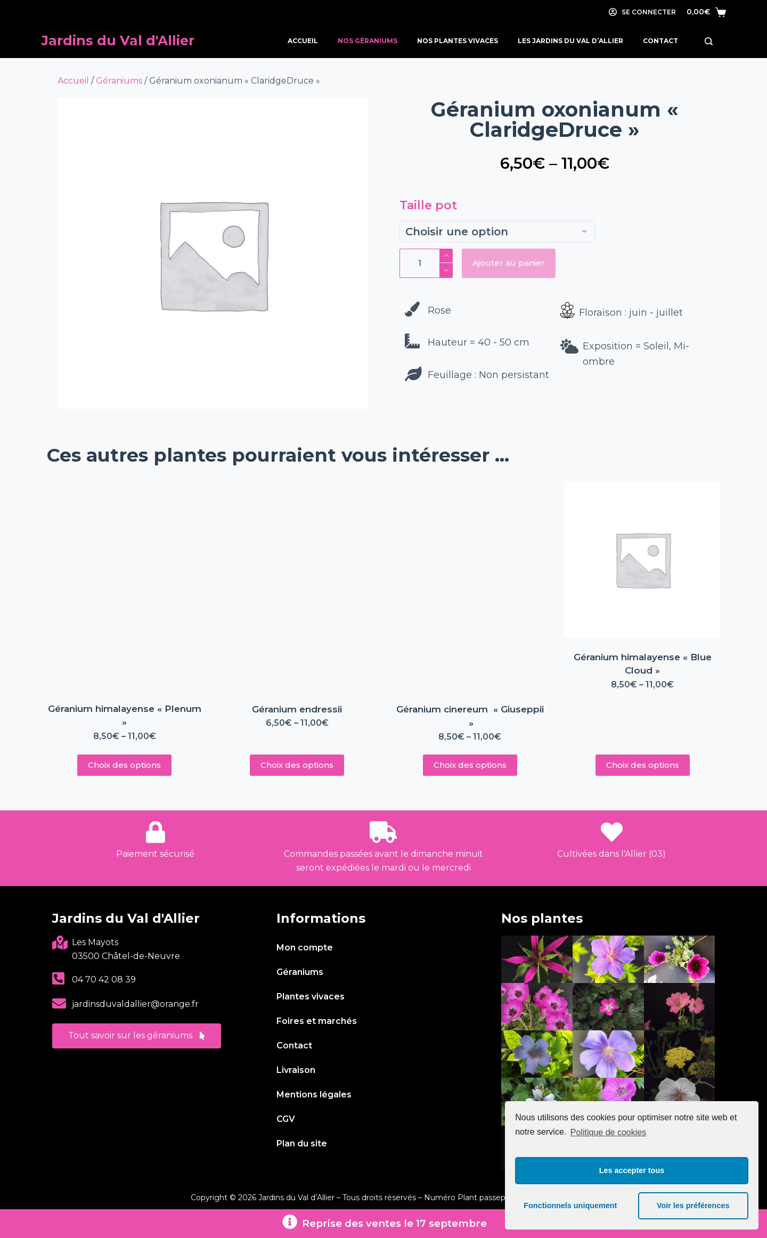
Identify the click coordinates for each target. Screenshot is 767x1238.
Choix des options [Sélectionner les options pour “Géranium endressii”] (296, 765)
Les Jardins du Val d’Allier (570, 41)
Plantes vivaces (310, 996)
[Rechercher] (709, 41)
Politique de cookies (608, 1132)
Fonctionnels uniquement (570, 1205)
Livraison (295, 1070)
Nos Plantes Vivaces (457, 41)
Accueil (303, 41)
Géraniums (119, 81)
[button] (136, 1035)
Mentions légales (314, 1094)
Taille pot (428, 205)
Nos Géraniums (367, 41)
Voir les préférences (693, 1205)
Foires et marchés (316, 1021)
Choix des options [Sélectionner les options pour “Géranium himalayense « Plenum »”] (124, 765)
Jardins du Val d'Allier (118, 40)
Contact (660, 41)
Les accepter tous (631, 1170)
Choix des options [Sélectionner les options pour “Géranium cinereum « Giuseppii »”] (470, 765)
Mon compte (304, 947)
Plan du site (301, 1143)
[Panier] (706, 12)
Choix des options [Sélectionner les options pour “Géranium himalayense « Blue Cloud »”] (642, 765)
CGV (285, 1119)
